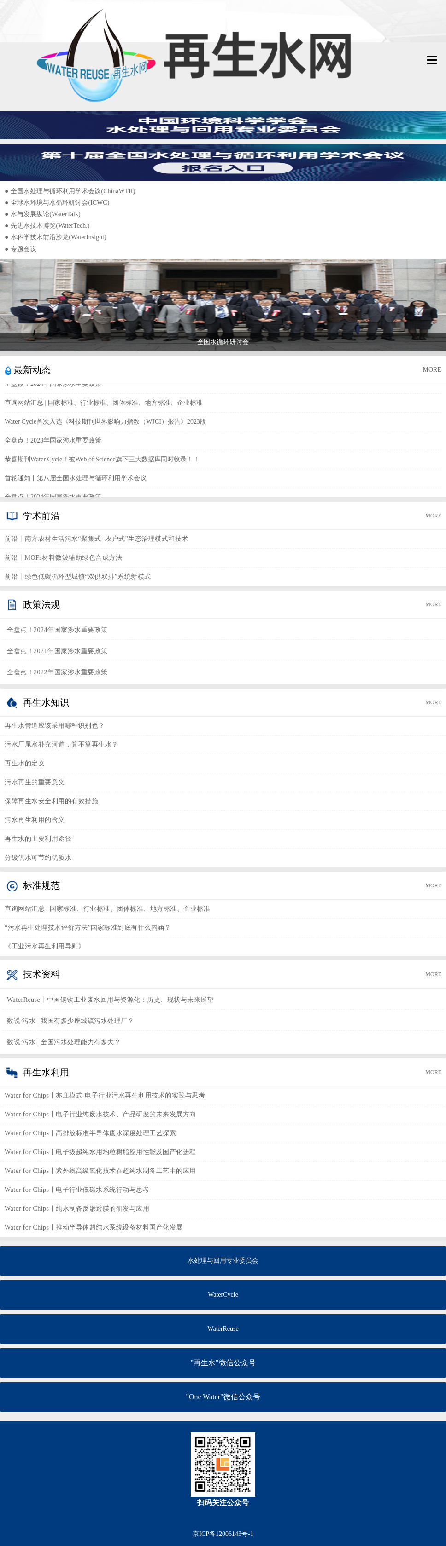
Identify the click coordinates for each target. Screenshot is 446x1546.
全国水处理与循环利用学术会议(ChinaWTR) (70, 191)
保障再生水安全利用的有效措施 (51, 801)
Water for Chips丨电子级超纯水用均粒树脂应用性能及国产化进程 (100, 1152)
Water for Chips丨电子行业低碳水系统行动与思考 (77, 1189)
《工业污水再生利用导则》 (45, 946)
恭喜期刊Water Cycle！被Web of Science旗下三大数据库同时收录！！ (102, 461)
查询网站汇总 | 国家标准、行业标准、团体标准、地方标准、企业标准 (104, 404)
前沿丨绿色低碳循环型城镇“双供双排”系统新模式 (78, 576)
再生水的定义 (25, 763)
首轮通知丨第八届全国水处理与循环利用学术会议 (76, 480)
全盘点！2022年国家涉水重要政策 (57, 672)
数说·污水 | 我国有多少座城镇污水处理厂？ (70, 1020)
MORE (432, 369)
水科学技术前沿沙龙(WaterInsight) (55, 237)
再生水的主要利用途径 (38, 838)
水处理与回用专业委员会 (223, 1260)
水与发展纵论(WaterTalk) (43, 214)
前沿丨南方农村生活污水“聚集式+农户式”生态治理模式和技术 (96, 538)
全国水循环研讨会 (223, 342)
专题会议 (20, 249)
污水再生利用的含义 (35, 819)
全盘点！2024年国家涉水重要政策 (53, 385)
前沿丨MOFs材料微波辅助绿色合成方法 (63, 557)
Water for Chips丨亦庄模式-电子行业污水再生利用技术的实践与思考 (105, 1095)
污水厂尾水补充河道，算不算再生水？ (61, 744)
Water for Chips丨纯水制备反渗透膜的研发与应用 (77, 1208)
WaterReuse (222, 1328)
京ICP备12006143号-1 (223, 1533)
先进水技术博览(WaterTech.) (47, 225)
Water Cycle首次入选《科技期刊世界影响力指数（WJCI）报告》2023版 (105, 423)
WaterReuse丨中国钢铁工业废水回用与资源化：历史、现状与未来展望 (110, 999)
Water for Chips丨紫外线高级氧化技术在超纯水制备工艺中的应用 (100, 1170)
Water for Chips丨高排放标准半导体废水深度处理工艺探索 (90, 1133)
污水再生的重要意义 (35, 782)
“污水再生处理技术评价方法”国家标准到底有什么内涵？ (88, 927)
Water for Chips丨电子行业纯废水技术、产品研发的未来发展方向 (100, 1114)
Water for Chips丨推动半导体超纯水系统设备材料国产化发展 (94, 1227)
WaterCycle (223, 1294)
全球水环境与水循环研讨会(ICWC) (57, 202)
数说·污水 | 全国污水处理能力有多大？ (64, 1042)
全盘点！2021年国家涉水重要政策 (57, 651)
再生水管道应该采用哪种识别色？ (55, 725)
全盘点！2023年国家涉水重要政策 (53, 442)
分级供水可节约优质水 (38, 857)
